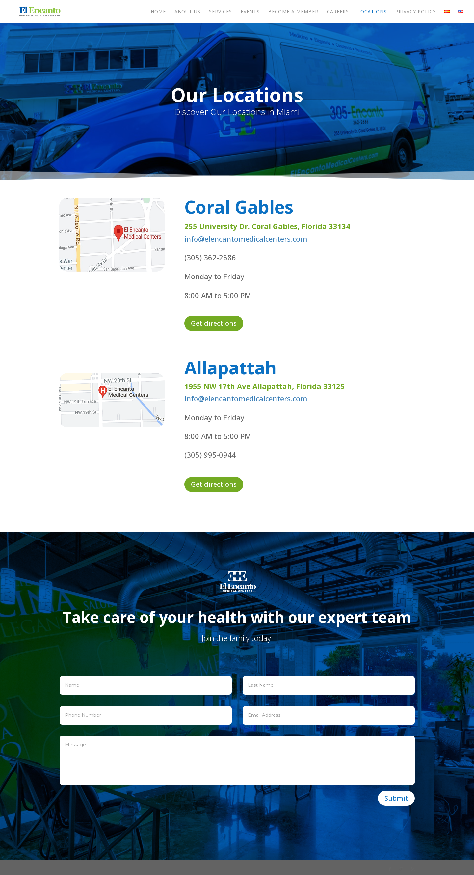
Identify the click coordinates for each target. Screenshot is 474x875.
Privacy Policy (415, 12)
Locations (372, 12)
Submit (396, 798)
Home (158, 12)
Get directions (214, 323)
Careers (338, 12)
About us (187, 12)
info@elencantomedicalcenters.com (245, 239)
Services (220, 12)
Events (250, 12)
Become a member (293, 12)
